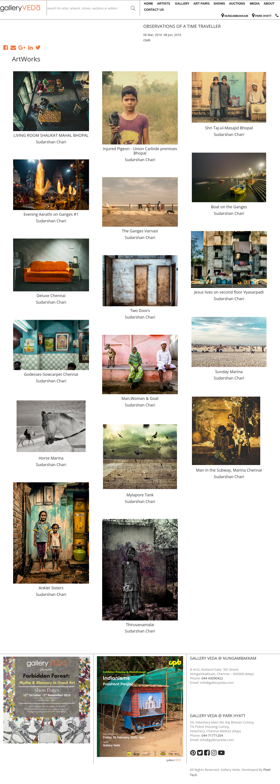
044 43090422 (212, 678)
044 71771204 (212, 735)
